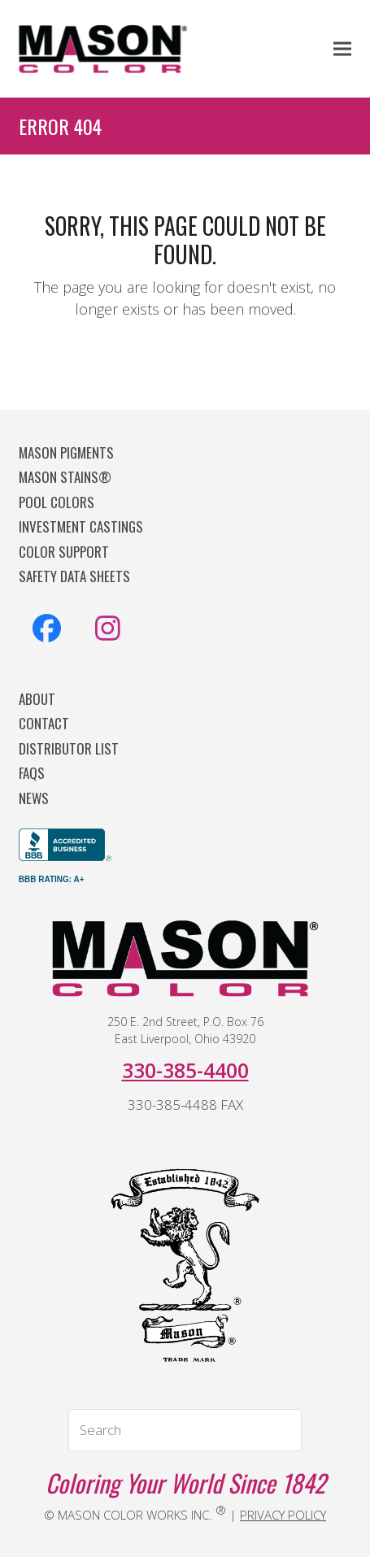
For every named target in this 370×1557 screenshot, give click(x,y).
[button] (342, 48)
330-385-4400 (185, 1070)
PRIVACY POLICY (283, 1515)
